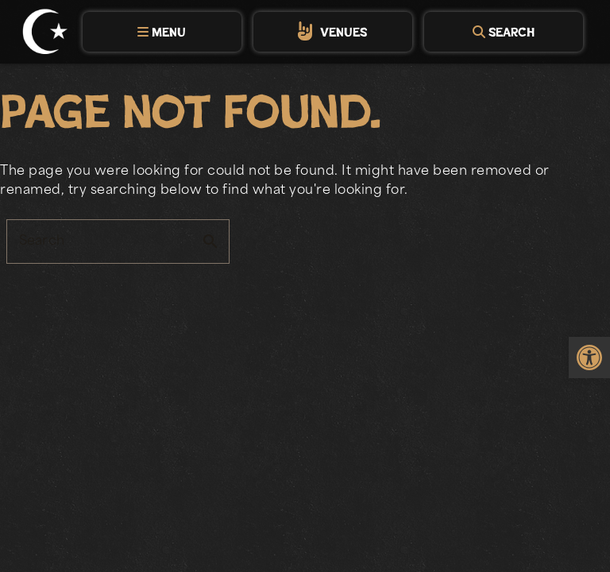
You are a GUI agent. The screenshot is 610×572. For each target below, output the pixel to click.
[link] (589, 357)
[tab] (162, 32)
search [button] (210, 241)
